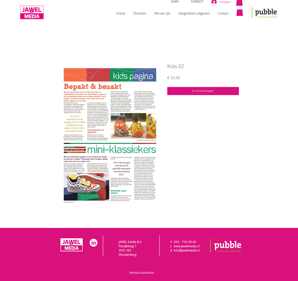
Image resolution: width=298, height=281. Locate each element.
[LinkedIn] (93, 243)
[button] (139, 11)
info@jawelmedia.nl (187, 250)
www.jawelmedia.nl (186, 246)
